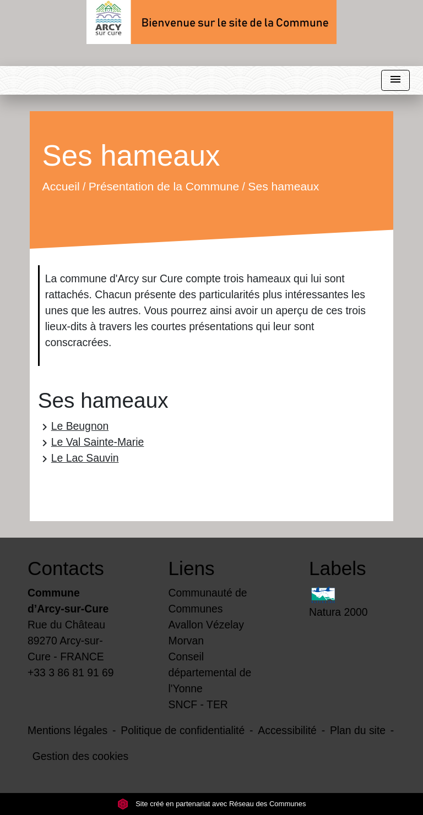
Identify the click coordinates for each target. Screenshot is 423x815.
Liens (192, 568)
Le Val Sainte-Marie (91, 443)
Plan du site (358, 730)
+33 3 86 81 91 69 (71, 672)
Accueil (60, 186)
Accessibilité (287, 730)
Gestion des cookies (80, 756)
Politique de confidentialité (183, 730)
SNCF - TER (198, 704)
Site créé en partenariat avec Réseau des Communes (211, 804)
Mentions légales (67, 730)
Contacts (66, 568)
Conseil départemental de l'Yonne (210, 672)
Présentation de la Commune (164, 186)
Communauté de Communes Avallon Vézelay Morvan (208, 617)
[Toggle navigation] (395, 80)
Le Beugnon (73, 427)
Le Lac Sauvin (78, 459)
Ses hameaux (283, 186)
